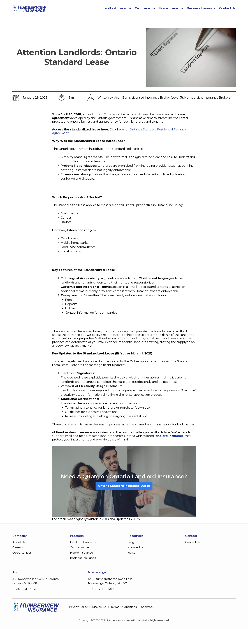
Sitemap (147, 607)
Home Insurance (171, 8)
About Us (18, 542)
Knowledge (135, 547)
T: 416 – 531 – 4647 (24, 589)
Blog (131, 542)
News (131, 552)
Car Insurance (145, 8)
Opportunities (21, 552)
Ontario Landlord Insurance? (148, 476)
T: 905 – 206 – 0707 (101, 589)
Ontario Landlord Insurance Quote (124, 485)
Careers (17, 547)
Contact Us (227, 8)
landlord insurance (169, 436)
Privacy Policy (78, 607)
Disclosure (99, 607)
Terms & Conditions (124, 607)
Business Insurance (201, 8)
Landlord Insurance (117, 8)
